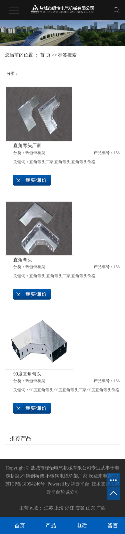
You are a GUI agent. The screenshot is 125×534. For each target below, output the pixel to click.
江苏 (48, 508)
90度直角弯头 (27, 374)
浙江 (69, 508)
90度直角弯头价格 (103, 390)
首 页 (45, 55)
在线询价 (32, 180)
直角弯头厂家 (27, 145)
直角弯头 (62, 161)
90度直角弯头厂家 (70, 390)
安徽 (80, 508)
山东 (90, 508)
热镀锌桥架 (35, 152)
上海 (59, 508)
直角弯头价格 (83, 161)
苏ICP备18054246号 (25, 484)
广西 (101, 508)
